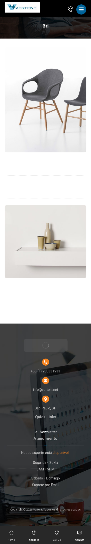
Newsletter (45, 432)
